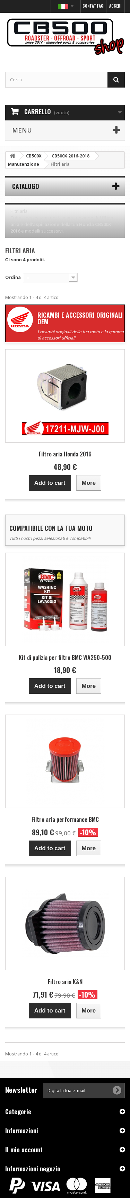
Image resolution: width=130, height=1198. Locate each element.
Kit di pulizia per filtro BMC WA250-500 (65, 657)
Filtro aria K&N (65, 982)
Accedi (115, 6)
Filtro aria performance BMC (65, 819)
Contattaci (93, 6)
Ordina (13, 277)
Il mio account (24, 1149)
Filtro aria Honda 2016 (65, 454)
